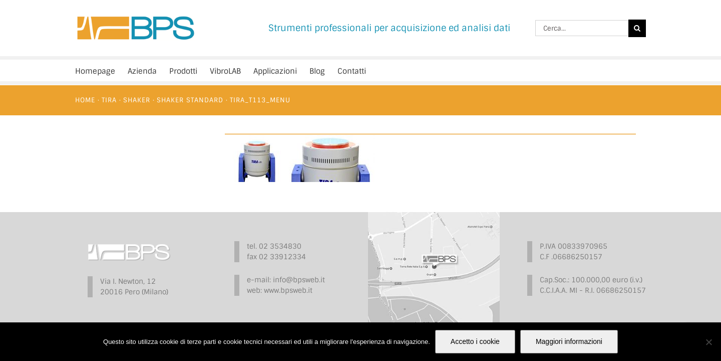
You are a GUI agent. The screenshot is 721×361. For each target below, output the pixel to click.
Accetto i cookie (475, 341)
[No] (708, 342)
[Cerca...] (581, 28)
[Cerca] (637, 28)
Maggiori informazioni (569, 341)
